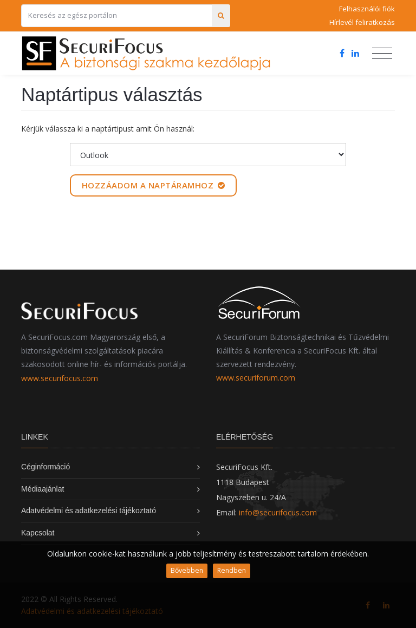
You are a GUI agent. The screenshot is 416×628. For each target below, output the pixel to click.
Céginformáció (45, 466)
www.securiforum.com (255, 377)
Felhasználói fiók (367, 9)
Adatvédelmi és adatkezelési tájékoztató (88, 510)
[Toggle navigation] (382, 53)
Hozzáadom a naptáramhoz (153, 185)
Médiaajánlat (42, 489)
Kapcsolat (37, 532)
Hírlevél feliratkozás (362, 22)
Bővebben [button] (187, 570)
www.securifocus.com (59, 378)
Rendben (231, 570)
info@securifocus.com (278, 512)
